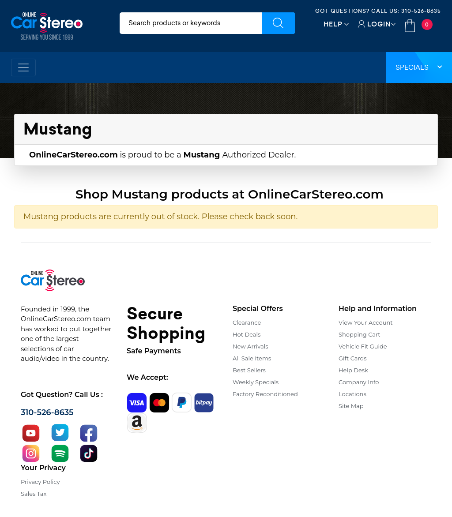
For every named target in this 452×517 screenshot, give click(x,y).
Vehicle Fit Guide (363, 346)
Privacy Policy (40, 481)
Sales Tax (33, 493)
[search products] (191, 23)
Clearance (247, 322)
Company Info (359, 382)
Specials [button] (419, 67)
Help (333, 24)
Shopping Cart (359, 334)
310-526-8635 (421, 11)
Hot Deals (246, 334)
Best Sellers (249, 370)
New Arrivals (250, 346)
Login (379, 24)
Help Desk (353, 370)
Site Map (351, 405)
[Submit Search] (278, 23)
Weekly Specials (256, 382)
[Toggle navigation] (23, 67)
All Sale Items (252, 358)
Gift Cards (353, 358)
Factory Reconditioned (265, 393)
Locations (352, 393)
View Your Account (366, 322)
